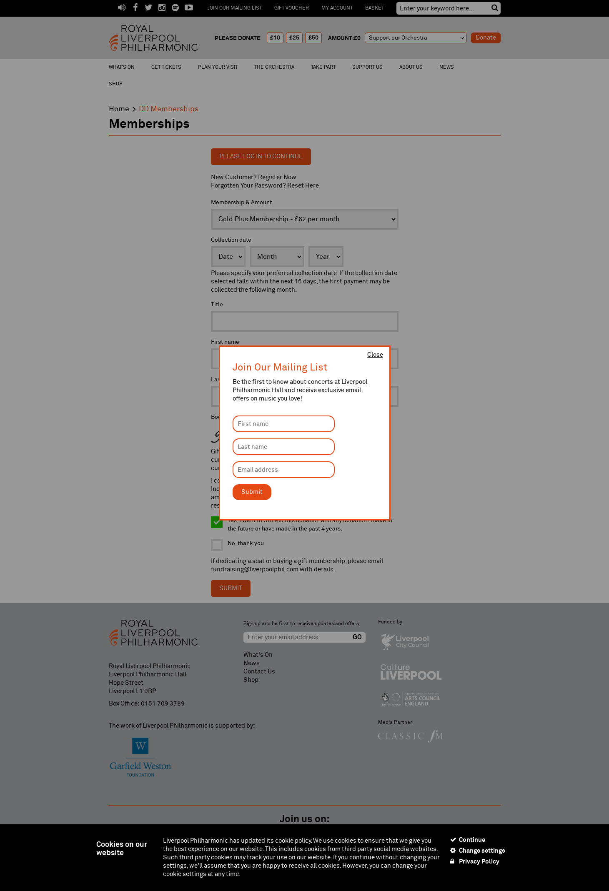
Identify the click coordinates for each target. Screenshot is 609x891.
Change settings (477, 850)
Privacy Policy (474, 861)
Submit (252, 492)
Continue (467, 839)
